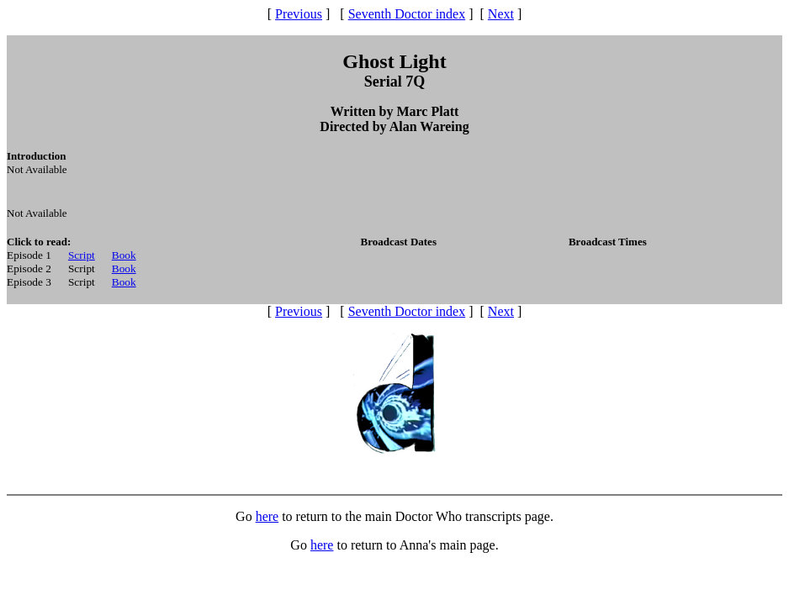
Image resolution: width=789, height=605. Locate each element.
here (267, 516)
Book (124, 255)
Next (501, 14)
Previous (298, 14)
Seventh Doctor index (407, 14)
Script (81, 255)
